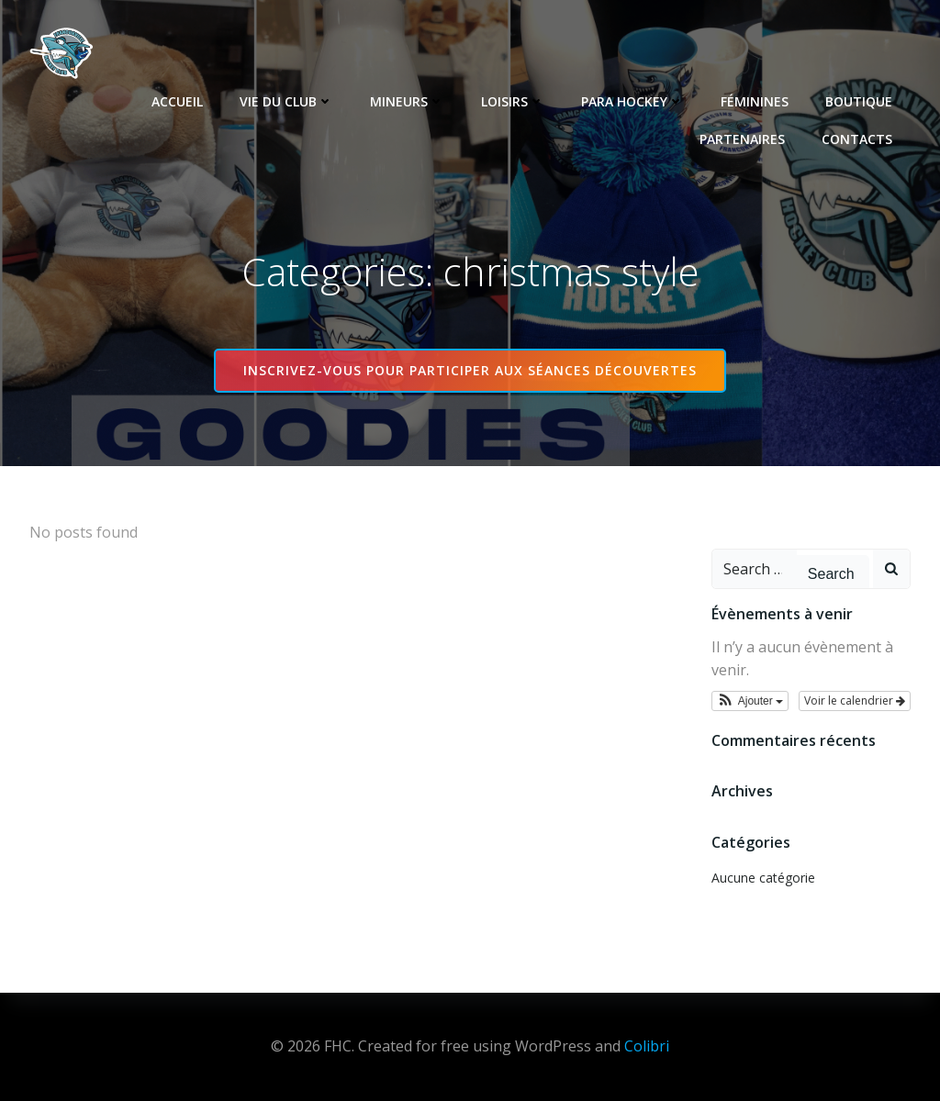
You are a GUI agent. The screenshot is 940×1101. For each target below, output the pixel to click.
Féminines (755, 101)
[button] (750, 701)
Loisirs (512, 101)
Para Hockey (632, 101)
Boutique (858, 101)
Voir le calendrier (854, 700)
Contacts (857, 139)
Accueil (177, 101)
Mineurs (407, 101)
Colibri (646, 1046)
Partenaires (742, 139)
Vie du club (286, 101)
